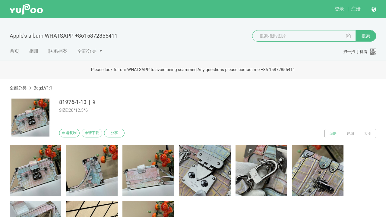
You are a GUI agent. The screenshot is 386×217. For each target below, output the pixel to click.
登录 (339, 9)
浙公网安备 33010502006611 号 (113, 207)
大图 (367, 133)
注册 (356, 9)
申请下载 (99, 133)
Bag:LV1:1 (42, 88)
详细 (350, 133)
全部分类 (86, 51)
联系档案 (58, 51)
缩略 (333, 133)
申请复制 (72, 133)
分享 (126, 133)
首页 (14, 51)
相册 (34, 51)
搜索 (366, 35)
